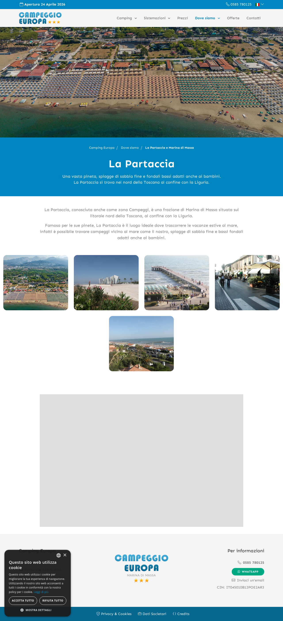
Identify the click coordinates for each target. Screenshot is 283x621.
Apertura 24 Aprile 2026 (42, 4)
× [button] (64, 555)
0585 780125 (239, 4)
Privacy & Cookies (114, 614)
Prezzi (182, 18)
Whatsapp (248, 571)
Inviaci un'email (248, 580)
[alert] (37, 583)
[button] (259, 4)
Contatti (254, 18)
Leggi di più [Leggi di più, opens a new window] (41, 592)
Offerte (233, 18)
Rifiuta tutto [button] (52, 600)
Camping (125, 18)
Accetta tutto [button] (23, 600)
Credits (181, 614)
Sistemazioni (155, 18)
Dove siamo (205, 18)
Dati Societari (152, 614)
